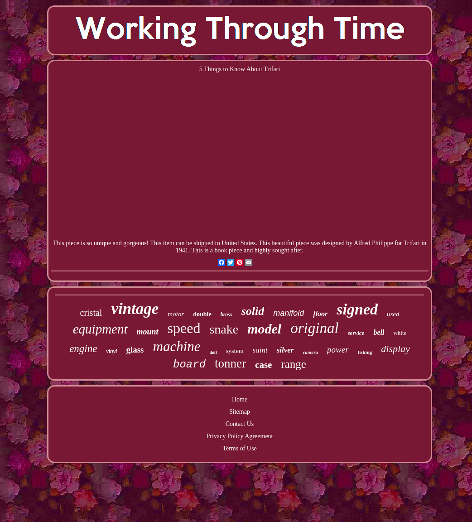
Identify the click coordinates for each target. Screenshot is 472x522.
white (399, 332)
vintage (135, 309)
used (393, 314)
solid (253, 311)
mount (148, 331)
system (235, 351)
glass (135, 349)
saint (260, 350)
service (356, 332)
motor (176, 314)
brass (226, 314)
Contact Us (240, 423)
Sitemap (239, 411)
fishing (365, 352)
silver (285, 350)
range (293, 364)
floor (320, 314)
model (264, 328)
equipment (100, 329)
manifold (288, 313)
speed (184, 328)
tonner (230, 363)
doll (213, 352)
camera (310, 352)
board (189, 364)
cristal (91, 313)
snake (223, 329)
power (338, 349)
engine (83, 348)
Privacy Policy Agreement (240, 436)
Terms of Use (239, 448)
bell (378, 332)
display (395, 348)
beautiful (282, 243)
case (263, 364)
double (202, 314)
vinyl (111, 351)
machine (177, 346)
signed (357, 309)
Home (239, 399)
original (314, 328)
